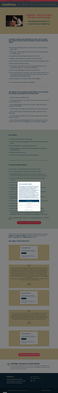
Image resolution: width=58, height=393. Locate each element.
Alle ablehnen (29, 203)
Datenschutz (27, 209)
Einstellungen (29, 206)
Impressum (31, 209)
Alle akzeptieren (29, 200)
